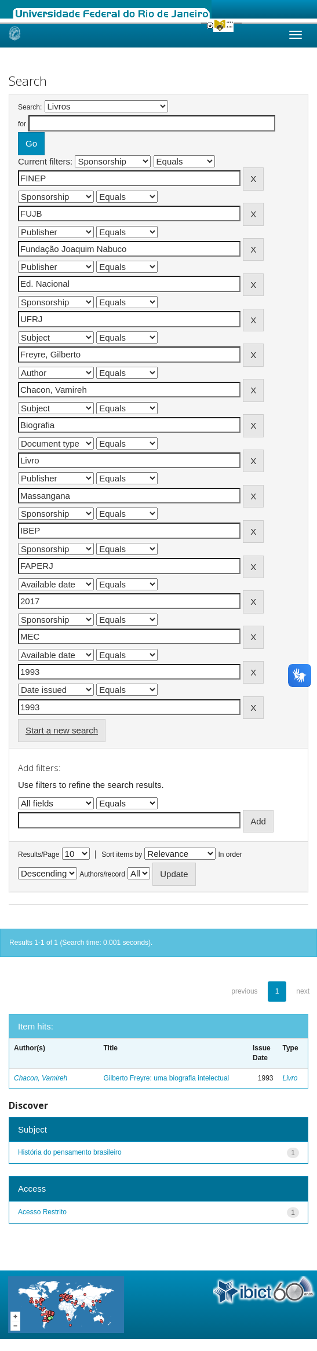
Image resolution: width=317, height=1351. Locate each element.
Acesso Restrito (42, 1212)
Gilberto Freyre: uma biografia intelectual (166, 1078)
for (22, 124)
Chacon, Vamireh (40, 1078)
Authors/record (102, 874)
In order (230, 854)
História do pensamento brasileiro (70, 1152)
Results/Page (38, 854)
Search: (30, 107)
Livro (290, 1078)
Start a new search (61, 730)
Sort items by (121, 854)
